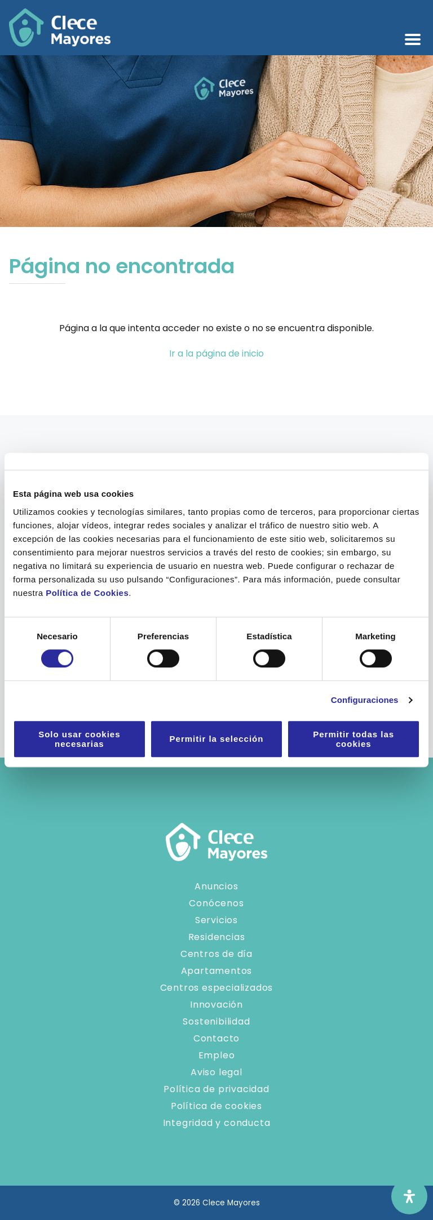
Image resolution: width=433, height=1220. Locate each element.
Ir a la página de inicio (216, 353)
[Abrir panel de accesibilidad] (409, 1196)
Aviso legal (216, 1072)
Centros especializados (216, 987)
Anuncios (216, 886)
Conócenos (216, 903)
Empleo (216, 1055)
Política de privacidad (216, 1089)
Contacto (216, 1038)
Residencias (216, 936)
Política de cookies (216, 1105)
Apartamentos (217, 970)
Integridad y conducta (217, 1122)
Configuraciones (365, 700)
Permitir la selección (217, 738)
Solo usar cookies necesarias (79, 739)
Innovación (216, 1004)
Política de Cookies (87, 593)
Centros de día (216, 953)
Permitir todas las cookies (353, 739)
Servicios (216, 920)
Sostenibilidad (216, 1021)
